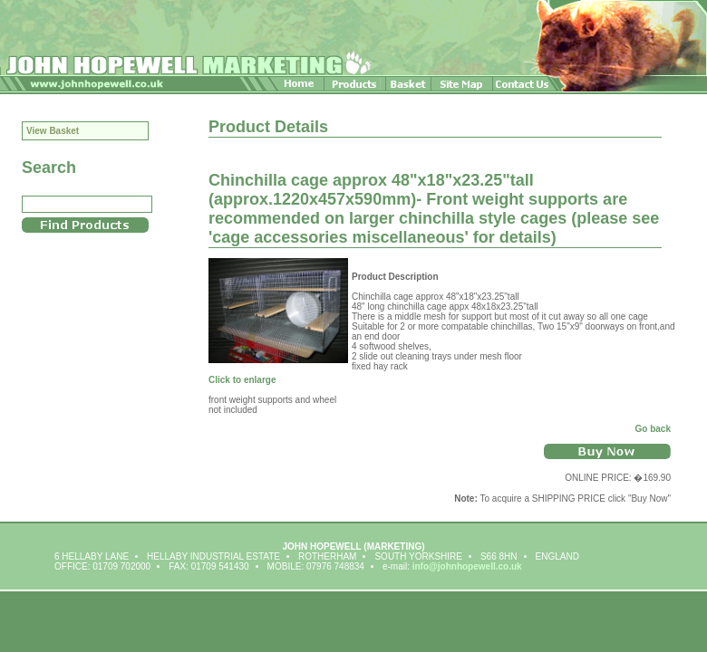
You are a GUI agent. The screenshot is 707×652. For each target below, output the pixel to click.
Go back (653, 429)
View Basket (52, 131)
